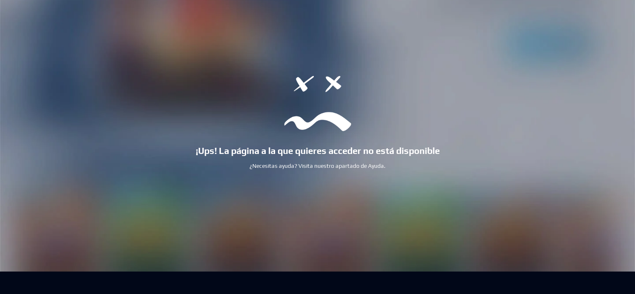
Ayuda (376, 166)
